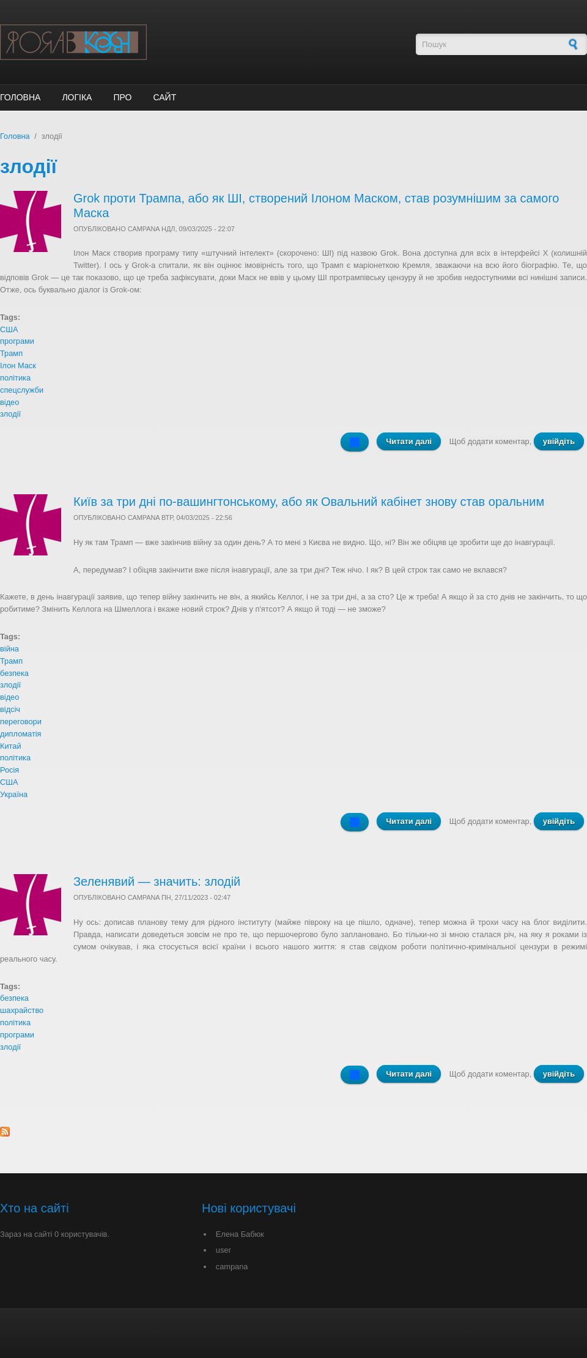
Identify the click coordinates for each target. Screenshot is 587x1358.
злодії (10, 413)
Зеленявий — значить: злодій (156, 881)
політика (15, 377)
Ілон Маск (18, 365)
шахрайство (21, 1010)
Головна (20, 97)
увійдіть (559, 441)
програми (17, 341)
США (9, 329)
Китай (10, 746)
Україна (14, 794)
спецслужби (21, 390)
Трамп (11, 353)
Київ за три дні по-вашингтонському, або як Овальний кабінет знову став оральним (308, 501)
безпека (14, 673)
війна (9, 648)
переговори (21, 721)
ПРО (122, 97)
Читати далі (413, 443)
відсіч (10, 709)
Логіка (77, 97)
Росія (9, 769)
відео (9, 402)
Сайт (164, 97)
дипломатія (21, 733)
